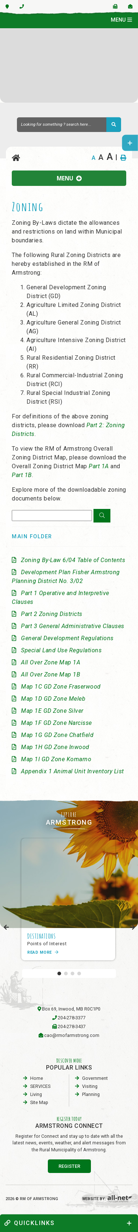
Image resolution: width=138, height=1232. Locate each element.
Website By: (107, 1198)
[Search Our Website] (69, 124)
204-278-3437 (72, 1026)
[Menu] (121, 20)
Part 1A (99, 466)
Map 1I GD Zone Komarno (56, 759)
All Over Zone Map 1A (50, 662)
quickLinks (29, 1223)
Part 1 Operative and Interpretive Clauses (60, 597)
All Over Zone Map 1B (50, 674)
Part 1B (22, 475)
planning (91, 1094)
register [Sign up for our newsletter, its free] (69, 1166)
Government (95, 1078)
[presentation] (6, 927)
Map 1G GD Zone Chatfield (57, 735)
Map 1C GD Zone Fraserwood (61, 686)
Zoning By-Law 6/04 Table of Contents (73, 560)
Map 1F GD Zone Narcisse (56, 722)
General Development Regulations (67, 638)
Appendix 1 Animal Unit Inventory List (72, 771)
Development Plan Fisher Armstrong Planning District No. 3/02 (66, 576)
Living (36, 1094)
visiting (90, 1086)
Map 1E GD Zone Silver (52, 710)
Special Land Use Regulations (61, 650)
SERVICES (40, 1086)
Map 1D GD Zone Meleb (53, 698)
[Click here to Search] (101, 516)
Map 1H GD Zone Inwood (55, 747)
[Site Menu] (69, 178)
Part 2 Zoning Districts (51, 613)
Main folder (32, 537)
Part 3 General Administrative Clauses (72, 626)
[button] (59, 973)
